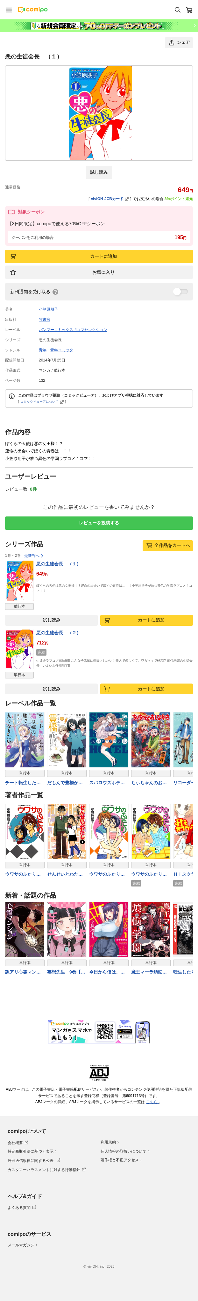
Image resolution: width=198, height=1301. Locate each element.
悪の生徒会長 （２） (58, 632)
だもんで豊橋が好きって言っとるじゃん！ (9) (65, 783)
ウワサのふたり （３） (149, 875)
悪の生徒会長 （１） (58, 563)
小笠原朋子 (48, 309)
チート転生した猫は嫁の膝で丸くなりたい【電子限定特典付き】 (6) (23, 783)
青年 (42, 350)
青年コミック (61, 350)
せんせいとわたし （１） (67, 875)
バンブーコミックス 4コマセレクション (73, 329)
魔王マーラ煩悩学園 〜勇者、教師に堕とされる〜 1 (149, 972)
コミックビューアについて (42, 401)
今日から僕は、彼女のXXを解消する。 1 (107, 972)
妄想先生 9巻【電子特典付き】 (66, 972)
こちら (152, 1102)
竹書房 (44, 319)
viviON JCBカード (110, 199)
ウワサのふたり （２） (107, 875)
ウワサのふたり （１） (23, 875)
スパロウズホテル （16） (109, 783)
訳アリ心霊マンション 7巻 (23, 972)
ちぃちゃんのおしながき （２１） (149, 783)
